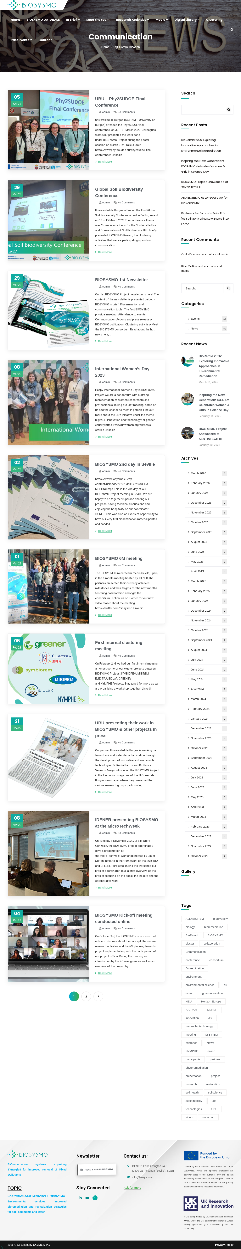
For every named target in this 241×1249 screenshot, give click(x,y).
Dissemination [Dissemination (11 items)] (195, 968)
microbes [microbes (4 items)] (191, 1042)
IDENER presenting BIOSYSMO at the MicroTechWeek (126, 822)
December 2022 (209, 836)
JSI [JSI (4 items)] (210, 1018)
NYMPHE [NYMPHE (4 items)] (192, 1051)
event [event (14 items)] (189, 993)
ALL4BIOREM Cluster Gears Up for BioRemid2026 (204, 200)
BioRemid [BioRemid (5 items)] (192, 935)
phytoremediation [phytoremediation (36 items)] (197, 1067)
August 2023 (209, 768)
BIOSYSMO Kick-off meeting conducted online (124, 918)
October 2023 (209, 748)
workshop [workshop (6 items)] (208, 1117)
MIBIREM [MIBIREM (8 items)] (211, 1034)
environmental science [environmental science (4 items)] (200, 984)
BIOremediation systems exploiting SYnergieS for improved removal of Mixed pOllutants (37, 1169)
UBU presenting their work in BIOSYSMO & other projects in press (126, 729)
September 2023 (209, 758)
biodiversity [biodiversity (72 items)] (220, 918)
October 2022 (209, 856)
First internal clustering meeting (119, 645)
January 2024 (209, 718)
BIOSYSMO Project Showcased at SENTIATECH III (204, 184)
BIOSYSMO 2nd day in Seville (125, 464)
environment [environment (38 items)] (194, 976)
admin (106, 112)
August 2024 (209, 650)
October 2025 (209, 522)
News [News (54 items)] (210, 1042)
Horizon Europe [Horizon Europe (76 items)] (211, 1001)
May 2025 (209, 561)
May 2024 (209, 679)
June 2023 (209, 787)
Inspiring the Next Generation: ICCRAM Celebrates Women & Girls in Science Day (203, 166)
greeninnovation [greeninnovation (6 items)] (212, 993)
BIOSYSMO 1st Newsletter (121, 279)
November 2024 (209, 620)
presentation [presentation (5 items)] (194, 1076)
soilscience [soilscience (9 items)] (215, 1092)
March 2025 (209, 581)
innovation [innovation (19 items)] (192, 1018)
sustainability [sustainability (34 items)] (194, 1100)
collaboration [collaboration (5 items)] (212, 943)
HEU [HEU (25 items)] (189, 1001)
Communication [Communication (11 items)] (196, 951)
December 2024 (209, 611)
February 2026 (209, 483)
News (209, 328)
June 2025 (209, 552)
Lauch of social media (214, 254)
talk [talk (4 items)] (214, 1100)
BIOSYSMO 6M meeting (119, 558)
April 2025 (209, 571)
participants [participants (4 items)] (193, 1059)
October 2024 (209, 630)
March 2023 (209, 817)
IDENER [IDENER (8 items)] (211, 1009)
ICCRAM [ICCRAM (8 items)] (191, 1009)
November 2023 (209, 738)
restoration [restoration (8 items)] (213, 1084)
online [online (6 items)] (211, 1051)
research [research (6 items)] (191, 1084)
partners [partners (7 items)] (215, 1059)
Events (209, 319)
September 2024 (209, 640)
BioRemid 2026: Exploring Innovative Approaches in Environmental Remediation (201, 145)
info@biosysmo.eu (143, 1177)
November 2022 (209, 846)
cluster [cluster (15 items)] (190, 943)
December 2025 (209, 503)
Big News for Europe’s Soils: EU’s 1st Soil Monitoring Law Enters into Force (205, 218)
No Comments (126, 112)
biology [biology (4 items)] (190, 927)
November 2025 (209, 512)
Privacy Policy (224, 1244)
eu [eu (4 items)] (225, 984)
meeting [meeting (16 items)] (191, 1034)
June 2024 (209, 669)
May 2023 (209, 797)
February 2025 (209, 591)
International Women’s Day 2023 (122, 372)
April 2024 (209, 689)
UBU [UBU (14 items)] (214, 1109)
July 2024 (209, 660)
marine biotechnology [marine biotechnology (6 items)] (199, 1026)
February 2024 (209, 709)
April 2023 (209, 807)
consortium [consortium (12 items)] (216, 960)
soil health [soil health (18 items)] (192, 1092)
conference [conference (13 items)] (193, 960)
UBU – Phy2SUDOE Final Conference (120, 102)
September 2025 (209, 532)
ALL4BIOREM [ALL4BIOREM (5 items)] (195, 918)
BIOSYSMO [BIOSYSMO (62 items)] (215, 935)
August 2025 (209, 542)
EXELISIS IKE (41, 1244)
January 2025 (209, 601)
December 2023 (209, 728)
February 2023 (209, 826)
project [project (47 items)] (215, 1076)
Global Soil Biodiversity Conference (119, 192)
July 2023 (209, 777)
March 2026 (209, 473)
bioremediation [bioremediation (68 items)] (213, 927)
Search (188, 93)
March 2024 (209, 699)
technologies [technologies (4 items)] (194, 1109)
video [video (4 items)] (189, 1117)
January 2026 (209, 493)
